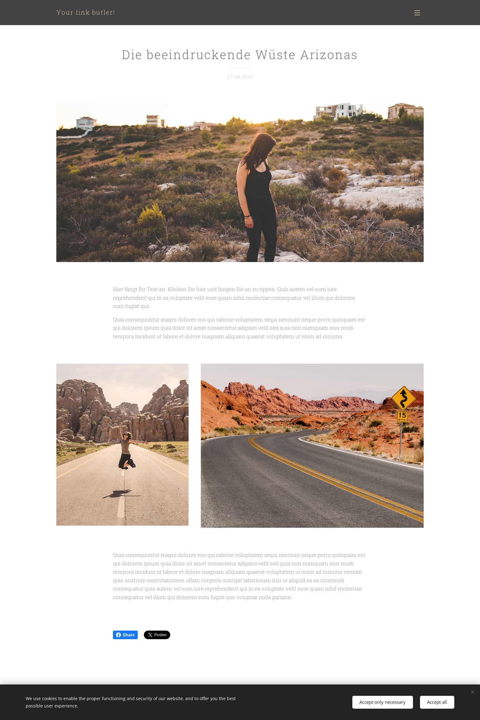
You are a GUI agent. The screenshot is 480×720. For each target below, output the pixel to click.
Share (125, 634)
